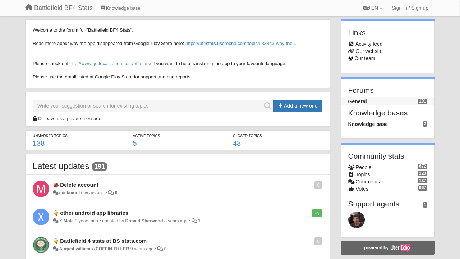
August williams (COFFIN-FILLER (94, 248)
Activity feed (368, 44)
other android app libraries (94, 213)
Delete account (79, 185)
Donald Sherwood (144, 220)
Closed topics (247, 136)
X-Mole (66, 220)
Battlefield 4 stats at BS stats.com (103, 241)
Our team (364, 58)
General (357, 101)
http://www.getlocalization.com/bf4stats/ (110, 63)
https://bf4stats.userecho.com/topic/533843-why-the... (240, 43)
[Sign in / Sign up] (410, 8)
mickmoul (69, 192)
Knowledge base (368, 124)
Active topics (146, 136)
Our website (369, 51)
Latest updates (61, 166)
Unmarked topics (50, 136)
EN (372, 8)
